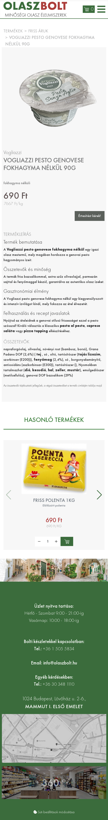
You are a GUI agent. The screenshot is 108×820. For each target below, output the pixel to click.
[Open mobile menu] (101, 9)
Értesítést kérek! (89, 215)
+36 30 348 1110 (58, 684)
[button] (99, 495)
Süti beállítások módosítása (56, 812)
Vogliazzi (12, 152)
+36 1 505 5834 (58, 649)
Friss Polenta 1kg (54, 500)
